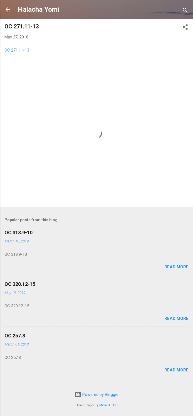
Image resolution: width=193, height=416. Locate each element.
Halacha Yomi (38, 9)
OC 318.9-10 (18, 232)
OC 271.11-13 (16, 50)
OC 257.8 (14, 336)
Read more (176, 266)
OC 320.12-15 (19, 284)
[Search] (185, 11)
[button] (185, 28)
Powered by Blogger (97, 394)
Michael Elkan (108, 405)
